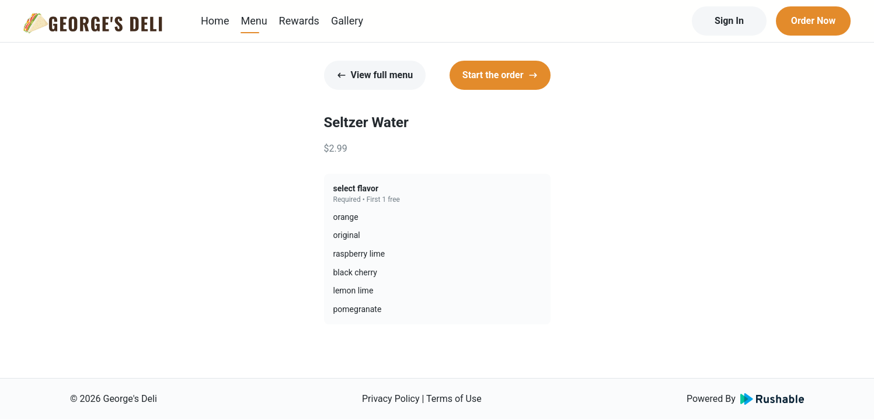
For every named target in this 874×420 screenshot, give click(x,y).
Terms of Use (454, 398)
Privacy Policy (391, 398)
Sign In (729, 20)
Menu (254, 21)
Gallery (347, 21)
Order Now (813, 20)
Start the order (500, 74)
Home (215, 21)
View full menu (375, 74)
